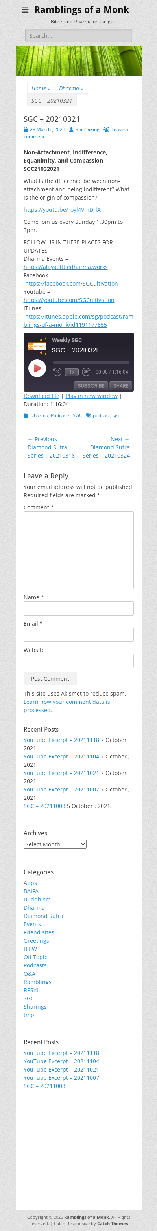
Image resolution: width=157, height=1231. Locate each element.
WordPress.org (43, 1146)
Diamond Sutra (43, 916)
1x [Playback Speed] (71, 371)
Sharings (35, 1006)
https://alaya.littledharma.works (66, 267)
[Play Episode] (37, 368)
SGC (77, 415)
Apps (30, 883)
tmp (29, 1015)
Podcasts (60, 415)
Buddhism (37, 899)
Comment (39, 507)
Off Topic (35, 957)
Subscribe (91, 385)
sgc (116, 415)
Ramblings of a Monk (81, 9)
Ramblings (38, 982)
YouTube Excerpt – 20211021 (61, 773)
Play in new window (92, 395)
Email (33, 623)
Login (31, 1122)
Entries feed (39, 1130)
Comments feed (44, 1138)
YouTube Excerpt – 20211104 (61, 756)
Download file (41, 395)
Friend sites (39, 932)
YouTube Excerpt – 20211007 (61, 789)
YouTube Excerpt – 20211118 (61, 740)
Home (41, 88)
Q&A (29, 973)
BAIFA (31, 891)
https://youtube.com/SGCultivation (69, 300)
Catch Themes (112, 1223)
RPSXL (31, 990)
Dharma (71, 88)
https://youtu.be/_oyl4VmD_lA (62, 209)
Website (34, 650)
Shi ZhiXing (88, 129)
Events (32, 924)
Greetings (36, 940)
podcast (101, 415)
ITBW (30, 949)
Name (34, 597)
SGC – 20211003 (44, 806)
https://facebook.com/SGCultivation (71, 283)
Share (120, 385)
